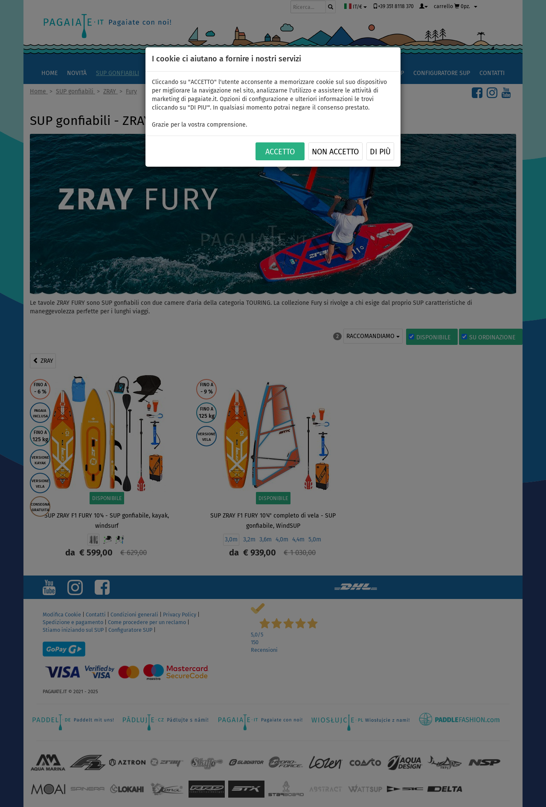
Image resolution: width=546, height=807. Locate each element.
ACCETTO (280, 151)
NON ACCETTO (335, 151)
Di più (380, 151)
